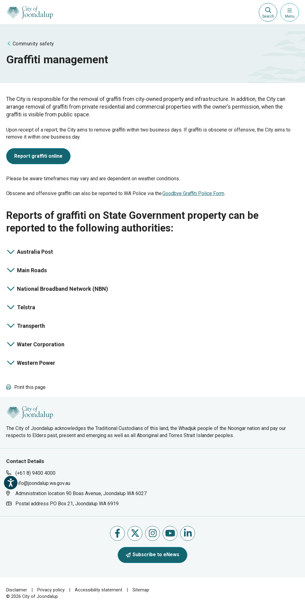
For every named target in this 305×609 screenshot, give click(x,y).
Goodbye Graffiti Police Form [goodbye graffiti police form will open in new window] (193, 193)
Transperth (28, 326)
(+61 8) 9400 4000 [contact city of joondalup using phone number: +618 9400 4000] (35, 473)
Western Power (30, 363)
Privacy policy (51, 590)
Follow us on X (135, 533)
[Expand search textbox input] (268, 12)
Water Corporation (35, 345)
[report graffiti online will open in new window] (38, 158)
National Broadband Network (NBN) (57, 289)
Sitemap (140, 590)
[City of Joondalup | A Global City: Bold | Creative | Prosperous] (29, 12)
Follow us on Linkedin (188, 533)
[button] (26, 387)
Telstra (28, 308)
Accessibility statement (98, 590)
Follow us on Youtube (170, 533)
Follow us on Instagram (153, 533)
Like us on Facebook (117, 533)
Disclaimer (16, 590)
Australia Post (29, 252)
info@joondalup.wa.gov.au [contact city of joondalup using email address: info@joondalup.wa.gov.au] (42, 483)
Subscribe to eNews (152, 554)
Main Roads (28, 271)
